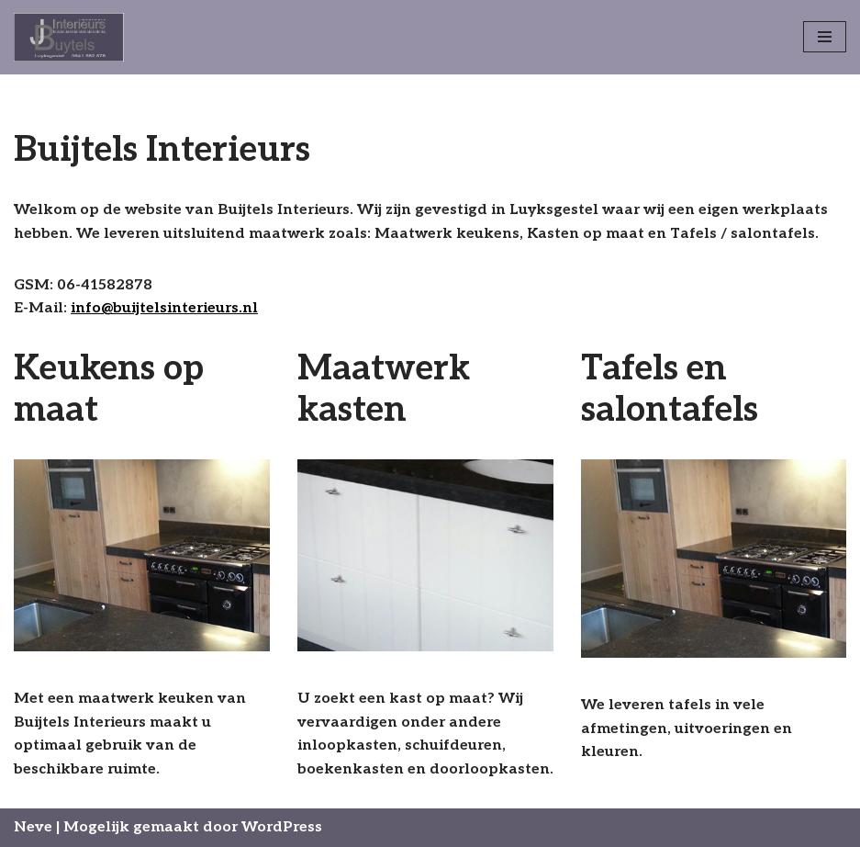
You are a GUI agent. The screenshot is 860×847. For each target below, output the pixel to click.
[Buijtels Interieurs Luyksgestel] (69, 37)
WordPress (281, 827)
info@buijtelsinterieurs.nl (164, 308)
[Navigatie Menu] (824, 36)
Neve (33, 827)
